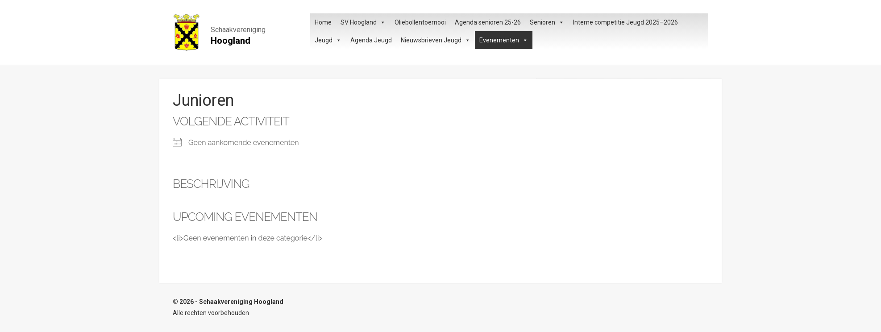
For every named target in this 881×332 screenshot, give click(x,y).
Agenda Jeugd (371, 40)
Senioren (547, 22)
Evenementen (503, 40)
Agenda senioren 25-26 (488, 22)
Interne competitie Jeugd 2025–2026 (625, 22)
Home (323, 22)
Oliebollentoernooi (420, 22)
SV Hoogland (363, 22)
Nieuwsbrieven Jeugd (435, 40)
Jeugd (328, 40)
